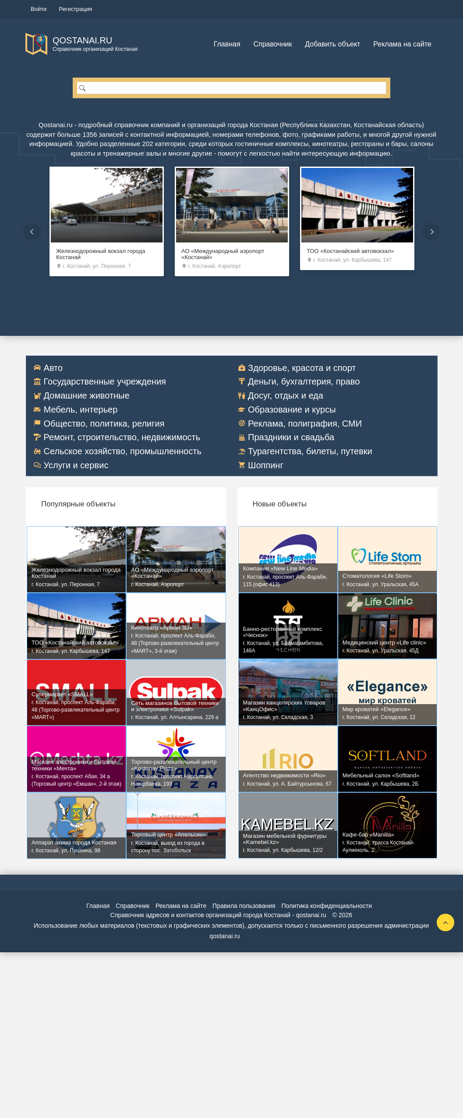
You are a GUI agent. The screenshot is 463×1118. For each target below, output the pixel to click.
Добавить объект (332, 44)
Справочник (272, 44)
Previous (32, 231)
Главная (227, 44)
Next (431, 231)
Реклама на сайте (402, 44)
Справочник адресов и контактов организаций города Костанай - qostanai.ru (218, 915)
